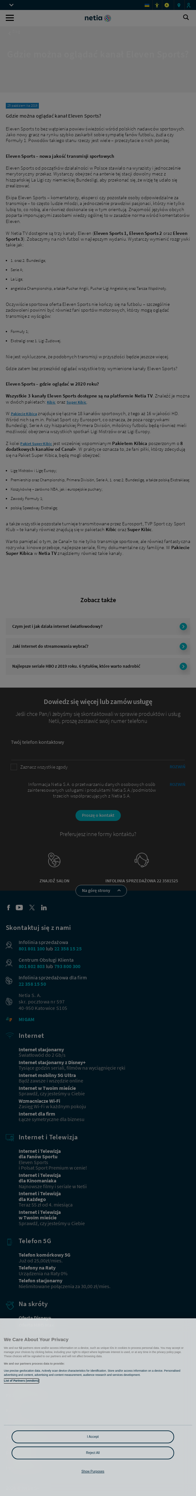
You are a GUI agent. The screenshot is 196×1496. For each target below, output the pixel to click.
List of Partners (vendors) (21, 1380)
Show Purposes (92, 1471)
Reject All (93, 1453)
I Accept (93, 1436)
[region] (98, 1407)
